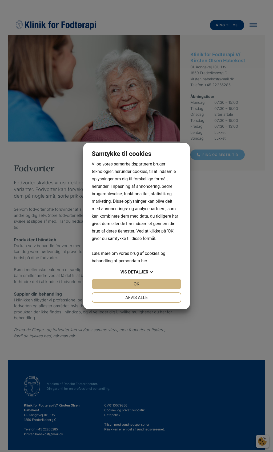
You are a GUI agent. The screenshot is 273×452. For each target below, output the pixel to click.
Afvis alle (136, 297)
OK (136, 284)
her (144, 260)
